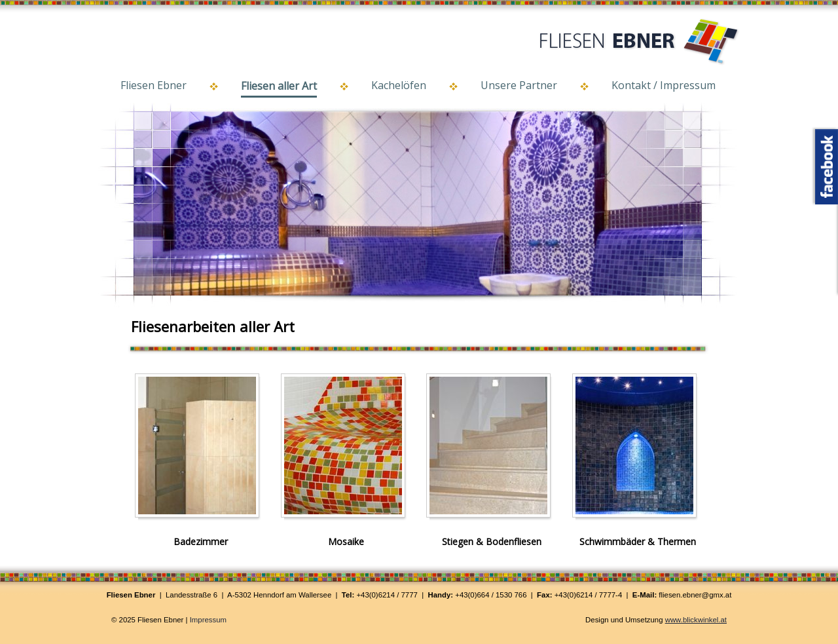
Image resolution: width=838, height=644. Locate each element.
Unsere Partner (519, 85)
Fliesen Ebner (153, 85)
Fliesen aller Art (279, 86)
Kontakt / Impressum (663, 85)
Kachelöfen (398, 85)
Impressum (208, 620)
